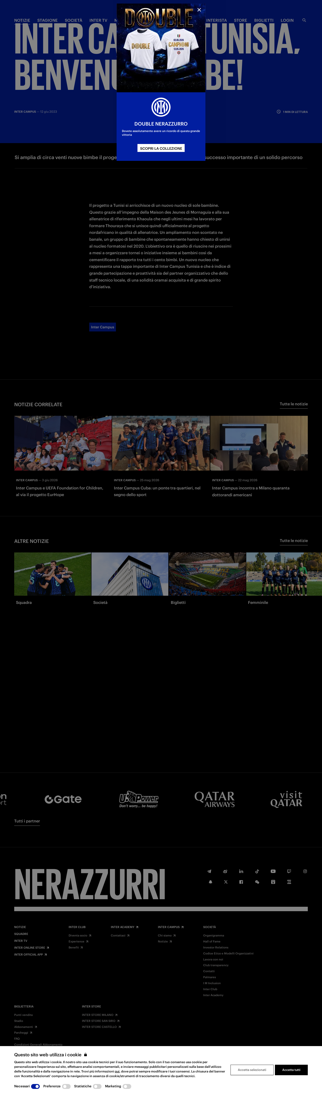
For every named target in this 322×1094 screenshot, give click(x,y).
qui (117, 1071)
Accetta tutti (291, 1070)
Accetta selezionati (252, 1070)
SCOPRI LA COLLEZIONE (161, 148)
